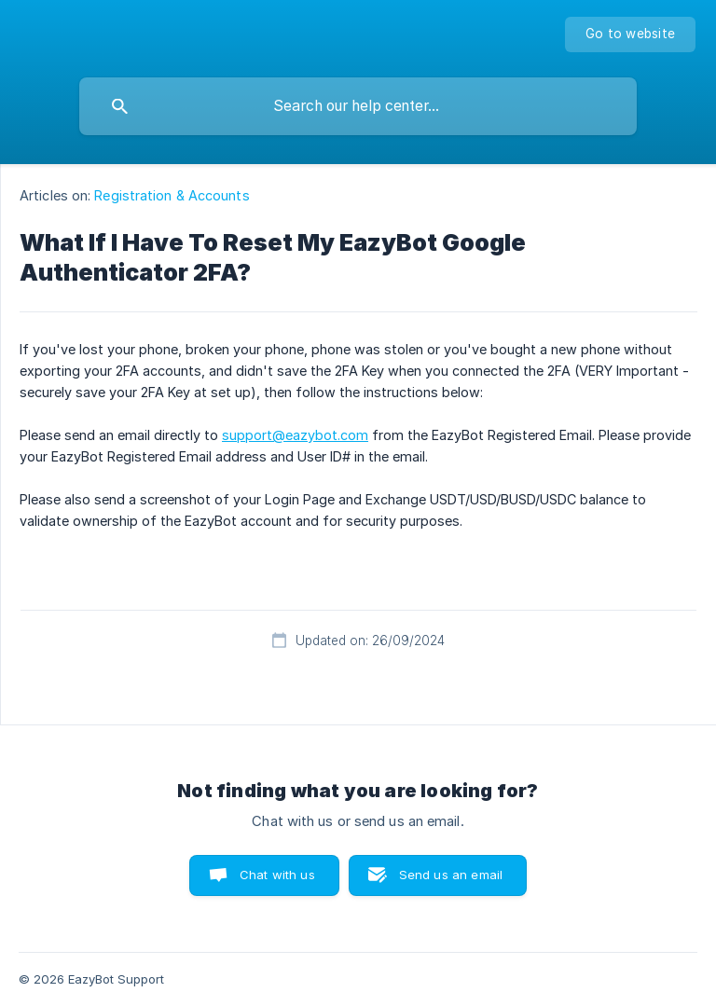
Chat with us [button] (277, 874)
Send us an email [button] (451, 874)
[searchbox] (358, 106)
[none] (630, 34)
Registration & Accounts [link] (171, 195)
